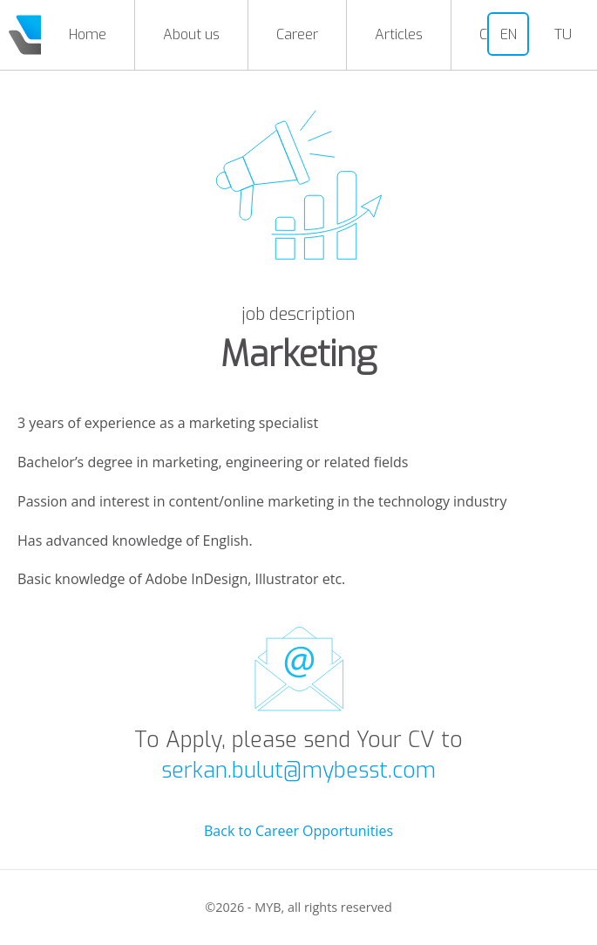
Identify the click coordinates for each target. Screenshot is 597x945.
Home (87, 34)
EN (508, 34)
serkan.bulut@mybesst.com (298, 770)
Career (297, 34)
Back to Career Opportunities (298, 830)
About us (191, 34)
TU (563, 34)
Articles (399, 34)
